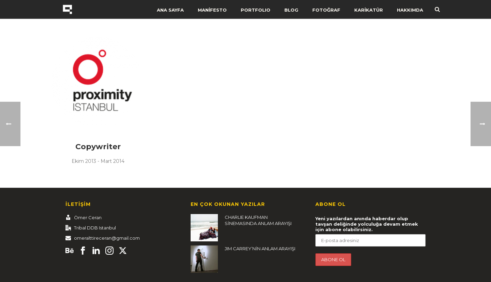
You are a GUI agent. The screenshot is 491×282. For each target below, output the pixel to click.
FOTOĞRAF (326, 10)
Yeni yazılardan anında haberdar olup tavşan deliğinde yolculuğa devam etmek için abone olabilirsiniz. (366, 224)
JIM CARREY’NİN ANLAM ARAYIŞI (260, 248)
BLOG (291, 10)
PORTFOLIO (255, 10)
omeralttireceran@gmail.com (107, 238)
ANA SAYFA (170, 10)
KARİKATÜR (368, 10)
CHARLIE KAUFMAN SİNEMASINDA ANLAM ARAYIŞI (258, 220)
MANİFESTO (212, 10)
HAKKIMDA (410, 10)
